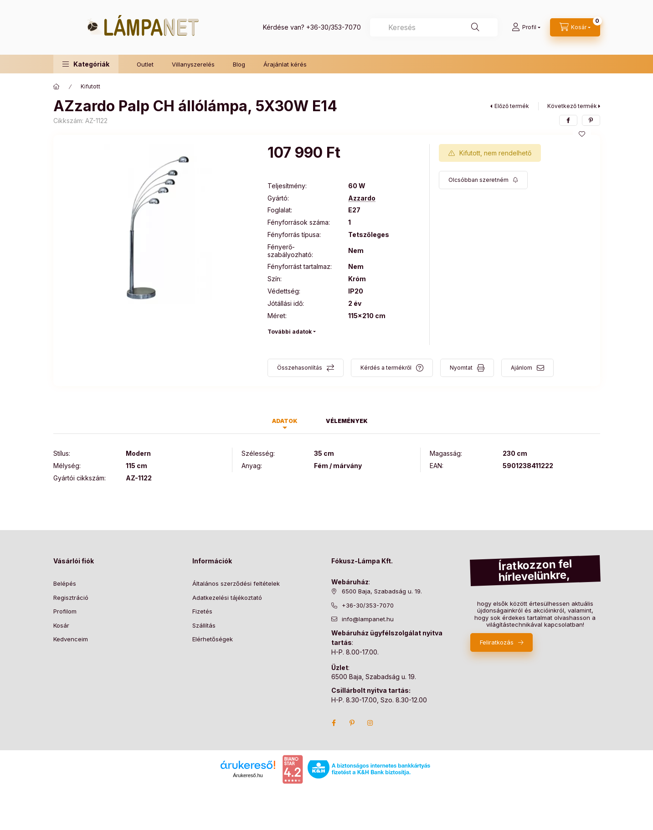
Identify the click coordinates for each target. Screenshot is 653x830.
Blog (239, 64)
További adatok (289, 331)
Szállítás (204, 625)
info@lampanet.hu (368, 619)
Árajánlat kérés (285, 64)
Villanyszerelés (193, 64)
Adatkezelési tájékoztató (227, 597)
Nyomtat (461, 367)
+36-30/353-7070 (333, 27)
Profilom (65, 611)
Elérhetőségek (212, 639)
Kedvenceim (70, 639)
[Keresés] (475, 27)
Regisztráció (70, 597)
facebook (334, 723)
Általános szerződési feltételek (236, 583)
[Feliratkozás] (483, 180)
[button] (85, 64)
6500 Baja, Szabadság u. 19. (382, 591)
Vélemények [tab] (347, 421)
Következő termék (572, 106)
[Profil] (526, 27)
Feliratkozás (497, 642)
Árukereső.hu (247, 775)
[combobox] (434, 27)
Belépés (64, 583)
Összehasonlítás (299, 367)
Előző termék (511, 106)
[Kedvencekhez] (582, 134)
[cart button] (575, 27)
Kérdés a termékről (385, 367)
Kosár (61, 625)
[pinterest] (591, 120)
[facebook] (568, 120)
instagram (370, 723)
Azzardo (361, 198)
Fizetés (202, 611)
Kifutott (90, 86)
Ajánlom (521, 367)
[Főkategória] (56, 86)
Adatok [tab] (285, 421)
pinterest (352, 723)
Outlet (145, 64)
